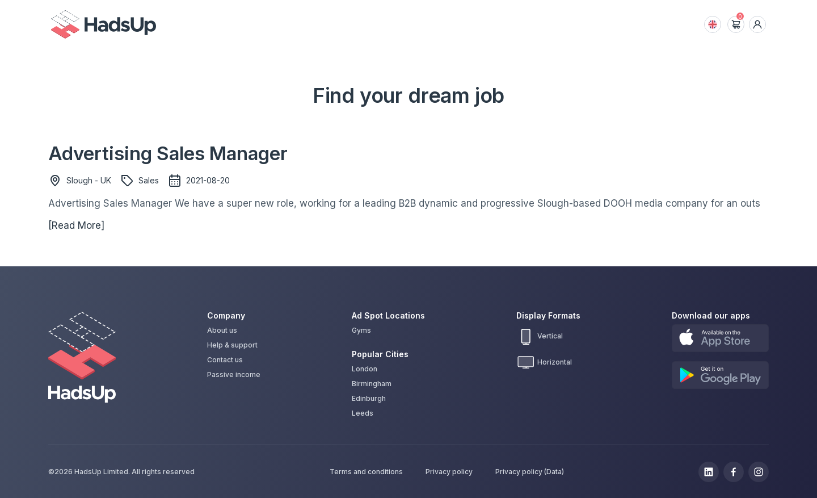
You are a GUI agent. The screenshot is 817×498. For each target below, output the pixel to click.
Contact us (225, 360)
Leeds (362, 413)
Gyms (361, 330)
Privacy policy (449, 472)
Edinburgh (369, 398)
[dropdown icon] (757, 24)
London (364, 369)
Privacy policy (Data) (529, 472)
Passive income (233, 374)
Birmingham (371, 383)
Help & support (232, 345)
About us (222, 330)
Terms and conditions (366, 472)
